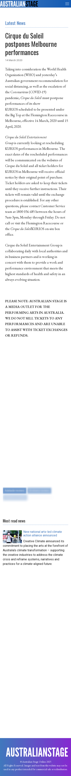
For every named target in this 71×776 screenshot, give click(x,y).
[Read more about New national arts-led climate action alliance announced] (42, 533)
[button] (67, 4)
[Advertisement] (35, 604)
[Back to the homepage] (19, 4)
